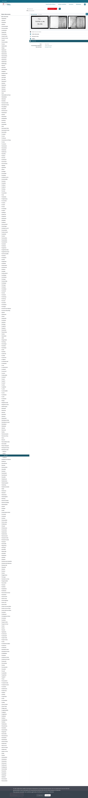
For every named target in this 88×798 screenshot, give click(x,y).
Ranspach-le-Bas (5, 537)
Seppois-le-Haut (5, 624)
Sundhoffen (4, 673)
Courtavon (4, 143)
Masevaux (4, 410)
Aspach (3, 40)
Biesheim (4, 87)
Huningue (4, 306)
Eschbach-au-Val (5, 177)
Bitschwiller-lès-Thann (6, 95)
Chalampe (4, 138)
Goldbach (4, 222)
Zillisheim (4, 776)
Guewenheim (4, 240)
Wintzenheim (4, 757)
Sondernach (4, 633)
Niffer (3, 488)
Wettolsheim (4, 739)
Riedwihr (3, 557)
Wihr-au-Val (4, 745)
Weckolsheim (4, 729)
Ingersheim (4, 318)
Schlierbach (4, 614)
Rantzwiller (4, 543)
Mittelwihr (4, 426)
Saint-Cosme (4, 598)
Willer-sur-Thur (5, 751)
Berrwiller (4, 79)
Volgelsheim (4, 714)
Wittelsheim (4, 759)
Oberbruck (4, 490)
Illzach (3, 316)
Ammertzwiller (5, 28)
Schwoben (4, 618)
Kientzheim (4, 336)
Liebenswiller (4, 375)
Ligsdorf (3, 381)
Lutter (3, 396)
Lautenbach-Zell (5, 361)
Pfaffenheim (4, 524)
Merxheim (4, 414)
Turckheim (4, 686)
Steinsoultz (4, 661)
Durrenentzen (4, 163)
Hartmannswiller (5, 253)
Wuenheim (4, 771)
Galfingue (4, 212)
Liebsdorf (4, 377)
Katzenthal (4, 330)
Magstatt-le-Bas (5, 402)
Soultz (3, 641)
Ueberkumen (4, 688)
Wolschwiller (4, 769)
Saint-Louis (4, 602)
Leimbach (4, 369)
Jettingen (4, 324)
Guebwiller (4, 234)
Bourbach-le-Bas (5, 102)
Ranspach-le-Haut (5, 539)
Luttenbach (4, 394)
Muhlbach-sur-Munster (6, 459)
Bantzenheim (4, 55)
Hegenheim (4, 261)
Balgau (3, 47)
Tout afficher (34, 14)
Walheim (3, 722)
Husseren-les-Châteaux (6, 308)
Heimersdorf (4, 265)
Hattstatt (4, 255)
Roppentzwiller (5, 580)
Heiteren (3, 269)
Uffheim (3, 692)
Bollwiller (4, 100)
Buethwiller (4, 124)
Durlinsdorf (4, 159)
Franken (3, 202)
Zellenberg (4, 774)
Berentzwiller (4, 69)
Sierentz (3, 629)
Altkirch (3, 24)
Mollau (3, 432)
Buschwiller (4, 132)
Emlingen (4, 171)
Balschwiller (4, 51)
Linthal (3, 385)
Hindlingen (4, 283)
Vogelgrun (4, 712)
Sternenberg (4, 663)
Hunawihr (4, 302)
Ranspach (4, 541)
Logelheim (4, 386)
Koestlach (4, 345)
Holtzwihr (4, 294)
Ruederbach (4, 588)
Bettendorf (4, 81)
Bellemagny (4, 63)
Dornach (3, 157)
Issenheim (4, 320)
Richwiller (4, 553)
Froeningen (4, 208)
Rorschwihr (4, 582)
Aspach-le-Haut (5, 38)
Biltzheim (4, 89)
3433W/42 (5, 457)
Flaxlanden (4, 196)
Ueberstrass (4, 690)
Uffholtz (3, 694)
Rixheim (3, 569)
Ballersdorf (4, 49)
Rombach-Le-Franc (5, 578)
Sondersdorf (4, 635)
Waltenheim (4, 723)
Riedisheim (4, 555)
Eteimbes (4, 181)
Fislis (3, 194)
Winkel (3, 755)
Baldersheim (4, 46)
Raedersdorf (4, 531)
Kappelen (4, 328)
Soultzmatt (4, 647)
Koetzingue (4, 347)
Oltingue (3, 508)
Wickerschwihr (5, 741)
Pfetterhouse (4, 528)
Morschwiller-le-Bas (6, 441)
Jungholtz (4, 326)
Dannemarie (4, 145)
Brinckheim (4, 116)
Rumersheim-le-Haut (6, 592)
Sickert (3, 627)
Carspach (4, 134)
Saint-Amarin (4, 596)
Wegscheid (4, 731)
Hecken (3, 259)
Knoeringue (4, 343)
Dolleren (3, 155)
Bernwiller (4, 77)
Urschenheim (4, 700)
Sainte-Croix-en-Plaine (6, 608)
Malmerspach (4, 406)
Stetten (3, 665)
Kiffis (3, 337)
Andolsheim (4, 30)
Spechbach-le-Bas (5, 649)
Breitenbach (4, 112)
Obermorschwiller (5, 502)
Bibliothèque (78, 4)
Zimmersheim (4, 780)
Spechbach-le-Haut (5, 651)
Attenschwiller (5, 42)
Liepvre (3, 379)
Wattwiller (4, 727)
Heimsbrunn (4, 267)
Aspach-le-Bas (4, 36)
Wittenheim (4, 761)
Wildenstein (4, 749)
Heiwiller (3, 271)
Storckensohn (4, 667)
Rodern (3, 573)
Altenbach (4, 22)
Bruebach (4, 120)
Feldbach (3, 185)
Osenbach (4, 516)
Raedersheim (4, 533)
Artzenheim (4, 34)
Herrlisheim (4, 277)
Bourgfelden (4, 106)
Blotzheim (4, 98)
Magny (3, 400)
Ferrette (3, 191)
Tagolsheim (4, 675)
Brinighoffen (4, 118)
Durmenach (4, 161)
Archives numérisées (62, 4)
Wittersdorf (4, 763)
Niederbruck (4, 479)
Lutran (3, 392)
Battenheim (4, 59)
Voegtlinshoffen (5, 710)
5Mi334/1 (4, 451)
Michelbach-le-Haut (5, 422)
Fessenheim (4, 192)
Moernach (4, 430)
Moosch (3, 439)
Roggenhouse (4, 575)
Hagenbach (4, 247)
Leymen (3, 373)
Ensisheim (4, 175)
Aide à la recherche (31, 10)
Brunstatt (4, 122)
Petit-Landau (4, 522)
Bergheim (4, 71)
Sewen (3, 626)
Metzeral (3, 416)
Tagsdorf (3, 676)
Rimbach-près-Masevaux (6, 563)
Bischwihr (4, 91)
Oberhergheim (5, 496)
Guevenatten (4, 238)
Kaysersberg (4, 332)
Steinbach (4, 655)
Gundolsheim (4, 241)
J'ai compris (47, 795)
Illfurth (3, 312)
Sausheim (4, 612)
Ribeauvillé (4, 551)
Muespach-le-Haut (5, 447)
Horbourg (4, 298)
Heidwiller (4, 263)
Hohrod (3, 292)
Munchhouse (4, 463)
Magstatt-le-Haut (5, 404)
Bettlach (3, 83)
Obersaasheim (5, 504)
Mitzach (3, 428)
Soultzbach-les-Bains (6, 643)
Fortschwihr (4, 200)
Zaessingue (4, 772)
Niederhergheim (5, 482)
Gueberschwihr (5, 232)
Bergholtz (4, 75)
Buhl (3, 126)
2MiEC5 (4, 453)
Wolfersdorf (4, 765)
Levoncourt (4, 371)
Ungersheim (4, 696)
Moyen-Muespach (5, 445)
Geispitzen (4, 216)
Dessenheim (4, 147)
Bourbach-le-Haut (5, 104)
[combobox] (52, 9)
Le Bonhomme (5, 367)
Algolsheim (4, 18)
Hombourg (4, 296)
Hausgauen (4, 257)
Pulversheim (4, 530)
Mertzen (3, 412)
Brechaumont (4, 110)
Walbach (3, 718)
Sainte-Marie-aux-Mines (6, 610)
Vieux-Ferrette (5, 704)
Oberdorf (4, 492)
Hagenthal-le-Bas (5, 249)
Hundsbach (4, 304)
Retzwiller (4, 549)
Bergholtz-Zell (4, 73)
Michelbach (4, 424)
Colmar (3, 142)
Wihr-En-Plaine (5, 747)
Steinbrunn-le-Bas (5, 657)
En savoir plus (40, 795)
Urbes (3, 698)
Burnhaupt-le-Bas (5, 128)
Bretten (3, 114)
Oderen (3, 506)
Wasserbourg (4, 725)
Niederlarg (4, 484)
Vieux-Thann (4, 706)
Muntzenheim (4, 467)
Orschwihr (4, 514)
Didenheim (4, 149)
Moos (3, 437)
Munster (3, 465)
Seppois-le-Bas (5, 622)
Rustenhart (4, 594)
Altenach (3, 20)
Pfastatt (3, 526)
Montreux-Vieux (5, 435)
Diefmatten (4, 151)
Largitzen (4, 359)
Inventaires (71, 4)
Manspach (4, 408)
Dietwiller (4, 153)
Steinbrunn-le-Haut (5, 659)
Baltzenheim (4, 53)
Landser (3, 355)
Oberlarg (3, 498)
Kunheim (3, 351)
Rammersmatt (5, 535)
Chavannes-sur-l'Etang (6, 140)
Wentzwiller (4, 733)
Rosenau (3, 584)
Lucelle (3, 388)
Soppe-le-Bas (4, 637)
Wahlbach (4, 716)
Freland (3, 204)
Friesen (3, 206)
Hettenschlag (4, 281)
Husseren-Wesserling (6, 310)
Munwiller (4, 469)
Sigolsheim (4, 631)
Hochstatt (4, 290)
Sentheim (4, 620)
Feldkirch (4, 187)
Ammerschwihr (5, 26)
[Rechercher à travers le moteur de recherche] (38, 8)
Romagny (4, 577)
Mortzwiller (4, 443)
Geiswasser (4, 218)
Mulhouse (4, 461)
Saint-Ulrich (4, 604)
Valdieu (3, 702)
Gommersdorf (4, 224)
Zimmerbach (4, 778)
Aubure (3, 44)
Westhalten (4, 737)
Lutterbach (4, 398)
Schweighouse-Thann (6, 616)
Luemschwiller (5, 390)
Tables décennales (4, 16)
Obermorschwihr (5, 500)
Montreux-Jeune (5, 433)
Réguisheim (4, 545)
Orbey (3, 510)
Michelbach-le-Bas (5, 420)
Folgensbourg (4, 198)
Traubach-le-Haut (5, 684)
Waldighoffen (4, 720)
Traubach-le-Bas (5, 682)
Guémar (3, 236)
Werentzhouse (5, 735)
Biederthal (4, 85)
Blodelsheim (4, 96)
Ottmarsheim (4, 520)
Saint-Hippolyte (5, 600)
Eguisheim (4, 167)
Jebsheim (4, 322)
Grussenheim (4, 230)
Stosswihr (4, 669)
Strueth (3, 671)
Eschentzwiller (5, 179)
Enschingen (4, 173)
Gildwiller (4, 220)
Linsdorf (3, 383)
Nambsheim (4, 473)
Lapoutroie (4, 357)
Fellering (3, 189)
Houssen (3, 300)
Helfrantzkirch (5, 273)
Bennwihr (4, 67)
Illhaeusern (4, 314)
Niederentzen (4, 481)
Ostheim (3, 518)
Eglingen (3, 165)
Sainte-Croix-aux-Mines (6, 606)
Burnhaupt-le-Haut (5, 130)
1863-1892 (6, 455)
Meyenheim (4, 418)
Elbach (3, 169)
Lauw (3, 365)
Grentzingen (4, 226)
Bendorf (3, 65)
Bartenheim (4, 57)
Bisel (3, 93)
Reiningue (4, 547)
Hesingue (4, 279)
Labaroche (4, 353)
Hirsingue (4, 285)
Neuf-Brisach (4, 475)
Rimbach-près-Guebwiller (7, 561)
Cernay (3, 136)
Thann (3, 678)
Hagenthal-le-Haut (5, 251)
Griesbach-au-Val (5, 228)
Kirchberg (4, 341)
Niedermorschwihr (5, 486)
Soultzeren (4, 645)
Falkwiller (4, 183)
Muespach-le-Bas (5, 449)
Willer (3, 753)
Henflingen (4, 275)
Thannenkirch (4, 680)
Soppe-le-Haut (5, 639)
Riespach (3, 559)
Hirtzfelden (4, 288)
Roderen (3, 571)
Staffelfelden (4, 653)
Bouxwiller (4, 108)
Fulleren (3, 210)
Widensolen (4, 743)
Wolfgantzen (4, 767)
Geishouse (4, 214)
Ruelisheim (4, 590)
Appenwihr (4, 32)
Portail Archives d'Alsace (50, 4)
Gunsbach (4, 243)
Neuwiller (4, 477)
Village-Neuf (4, 708)
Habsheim (4, 245)
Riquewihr (4, 567)
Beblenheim (4, 61)
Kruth (3, 349)
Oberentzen (4, 494)
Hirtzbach (4, 287)
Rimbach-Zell (4, 565)
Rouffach (3, 586)
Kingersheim (4, 339)
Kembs (3, 334)
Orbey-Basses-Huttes (6, 512)
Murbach (3, 471)
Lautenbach (4, 363)
